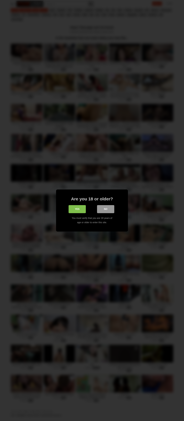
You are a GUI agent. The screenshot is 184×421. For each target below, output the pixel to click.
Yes (77, 209)
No (105, 209)
